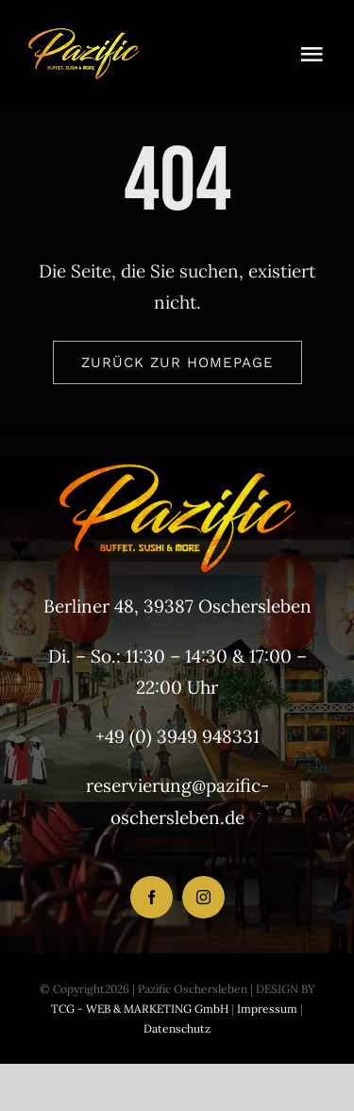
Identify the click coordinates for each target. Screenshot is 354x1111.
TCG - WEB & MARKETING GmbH (139, 1009)
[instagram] (203, 897)
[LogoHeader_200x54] (84, 36)
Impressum (265, 1009)
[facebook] (151, 897)
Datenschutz (177, 1028)
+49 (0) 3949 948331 (177, 736)
